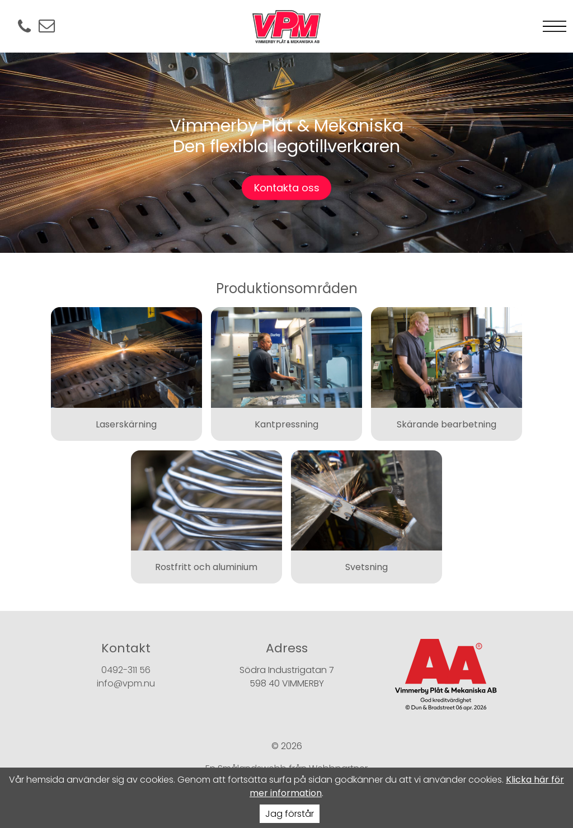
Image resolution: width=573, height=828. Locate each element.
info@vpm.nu (126, 683)
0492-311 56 (126, 670)
